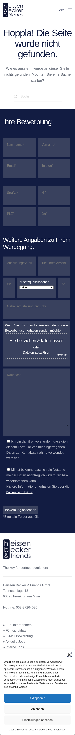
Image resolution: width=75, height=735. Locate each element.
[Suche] (38, 96)
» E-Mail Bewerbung (18, 636)
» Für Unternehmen (17, 625)
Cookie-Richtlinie (18, 729)
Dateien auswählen (36, 352)
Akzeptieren (37, 698)
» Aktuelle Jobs (14, 641)
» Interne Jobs (13, 647)
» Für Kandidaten (15, 630)
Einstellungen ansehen (37, 719)
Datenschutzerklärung (40, 729)
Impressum (60, 729)
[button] (69, 654)
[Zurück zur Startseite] (13, 10)
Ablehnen (37, 709)
